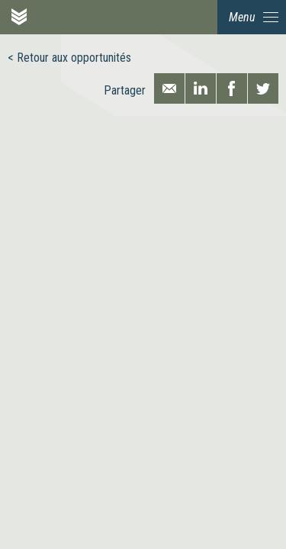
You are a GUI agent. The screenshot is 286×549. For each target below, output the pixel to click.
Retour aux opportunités (74, 57)
